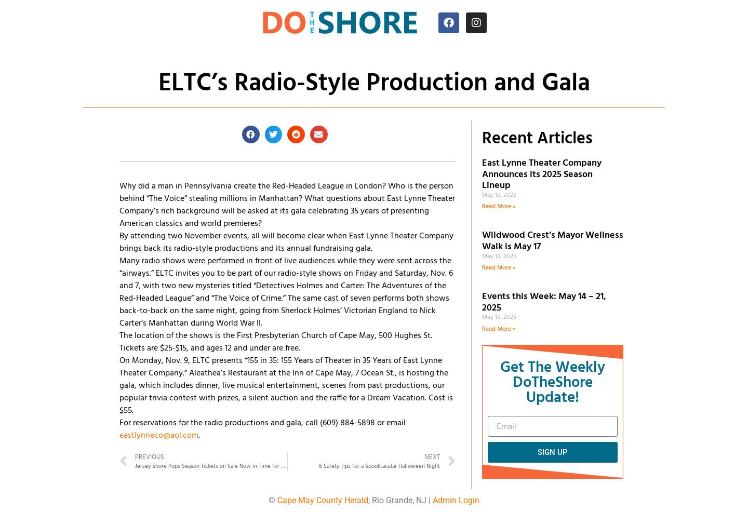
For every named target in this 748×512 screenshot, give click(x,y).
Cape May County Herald (322, 500)
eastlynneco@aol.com (158, 435)
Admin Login (456, 500)
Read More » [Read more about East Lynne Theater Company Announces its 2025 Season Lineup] (499, 206)
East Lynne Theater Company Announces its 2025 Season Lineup (542, 174)
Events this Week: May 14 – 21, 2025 (544, 302)
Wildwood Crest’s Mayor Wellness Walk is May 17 (552, 241)
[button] (251, 134)
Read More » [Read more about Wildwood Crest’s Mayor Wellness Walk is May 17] (499, 268)
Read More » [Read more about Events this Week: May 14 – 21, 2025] (499, 329)
